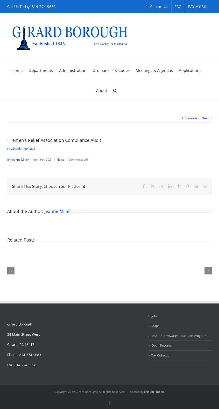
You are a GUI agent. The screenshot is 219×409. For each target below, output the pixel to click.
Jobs (154, 316)
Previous (191, 118)
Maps (155, 326)
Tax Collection (161, 355)
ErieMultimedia (154, 392)
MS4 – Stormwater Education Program (178, 335)
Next (205, 118)
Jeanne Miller (20, 160)
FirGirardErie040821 (21, 148)
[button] (115, 90)
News (60, 160)
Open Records (161, 345)
